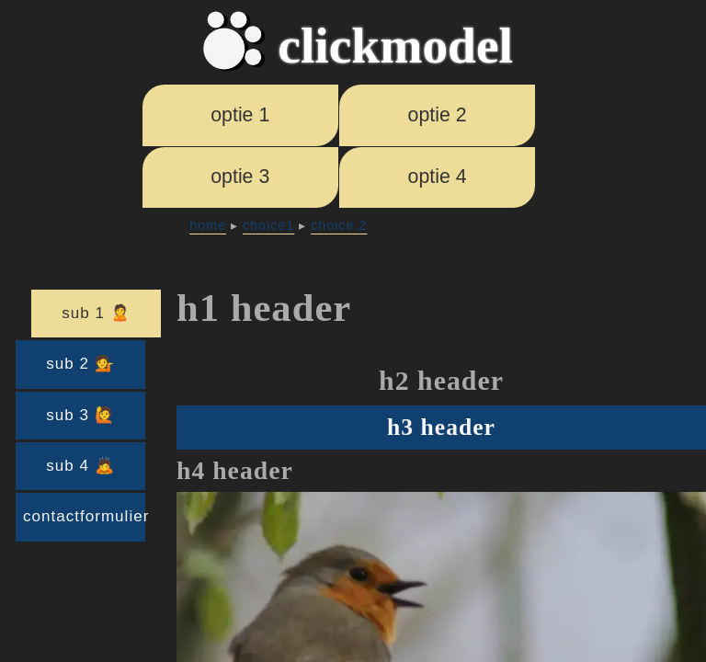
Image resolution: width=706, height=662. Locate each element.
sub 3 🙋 (80, 415)
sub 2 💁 (80, 363)
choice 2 (339, 225)
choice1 (268, 225)
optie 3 (240, 177)
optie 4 (437, 177)
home (207, 225)
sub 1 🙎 (96, 313)
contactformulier (84, 516)
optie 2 (437, 115)
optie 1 (240, 115)
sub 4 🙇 (80, 465)
